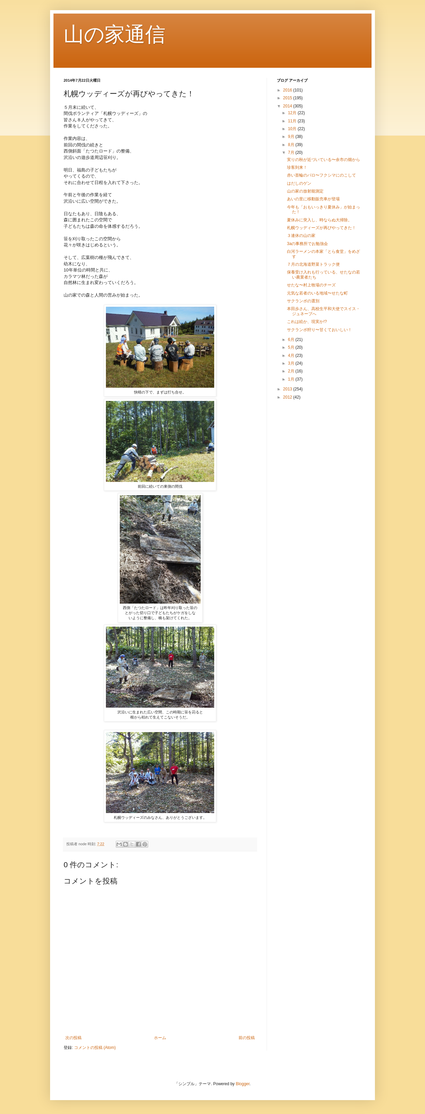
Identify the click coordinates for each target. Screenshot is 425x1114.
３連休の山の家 (301, 235)
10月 (293, 128)
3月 (291, 363)
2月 (291, 371)
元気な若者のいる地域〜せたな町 (317, 293)
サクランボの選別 (303, 301)
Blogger (243, 1083)
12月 (293, 112)
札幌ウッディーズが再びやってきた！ (321, 227)
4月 (291, 355)
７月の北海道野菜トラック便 (313, 264)
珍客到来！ (297, 167)
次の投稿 (73, 1037)
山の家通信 (114, 34)
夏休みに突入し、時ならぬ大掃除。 (319, 220)
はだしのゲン (299, 183)
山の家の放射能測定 (305, 191)
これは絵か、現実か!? (307, 321)
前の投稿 (247, 1037)
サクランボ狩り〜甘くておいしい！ (319, 329)
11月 (293, 121)
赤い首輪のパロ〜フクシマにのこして (321, 175)
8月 (291, 144)
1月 (291, 379)
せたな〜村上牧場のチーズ (311, 285)
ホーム (160, 1037)
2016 (288, 90)
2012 (288, 397)
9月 (291, 136)
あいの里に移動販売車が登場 (313, 199)
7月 (291, 152)
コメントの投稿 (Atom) (95, 1047)
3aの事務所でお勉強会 (307, 243)
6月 (291, 339)
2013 (288, 389)
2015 (288, 98)
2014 (288, 106)
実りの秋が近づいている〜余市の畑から (323, 159)
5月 (291, 347)
